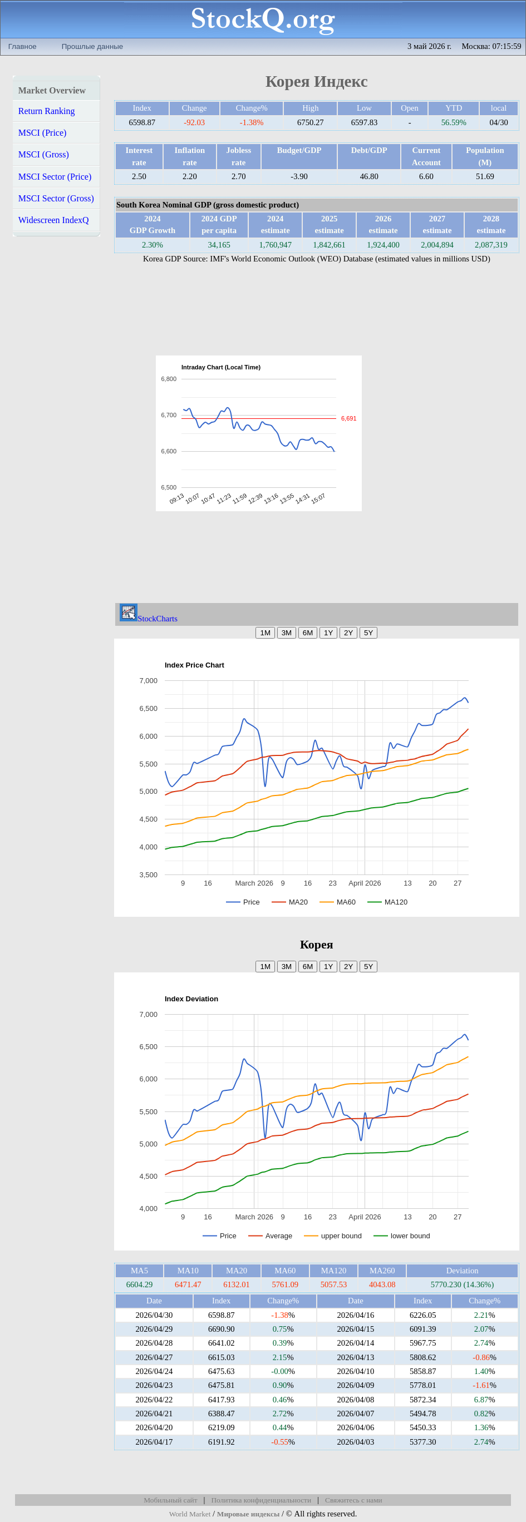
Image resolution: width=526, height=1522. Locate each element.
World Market (190, 1514)
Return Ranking (46, 111)
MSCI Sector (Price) (55, 176)
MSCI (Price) (42, 132)
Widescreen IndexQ (53, 220)
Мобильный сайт (170, 1500)
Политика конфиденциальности (261, 1500)
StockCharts (149, 618)
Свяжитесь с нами (353, 1500)
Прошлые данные (92, 46)
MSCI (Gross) (43, 154)
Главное (22, 46)
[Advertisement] (429, 433)
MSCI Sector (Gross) (56, 198)
